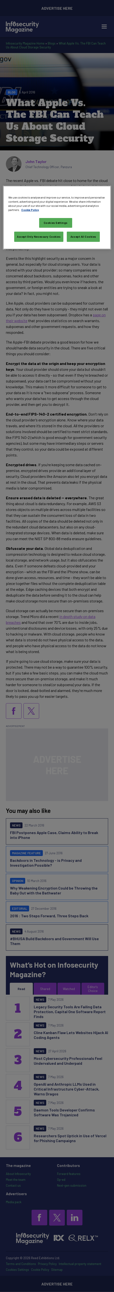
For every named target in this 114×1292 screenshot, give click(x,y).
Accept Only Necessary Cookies (39, 236)
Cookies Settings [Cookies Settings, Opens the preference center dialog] (56, 222)
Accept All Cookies (83, 236)
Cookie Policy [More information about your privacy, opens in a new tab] (30, 209)
